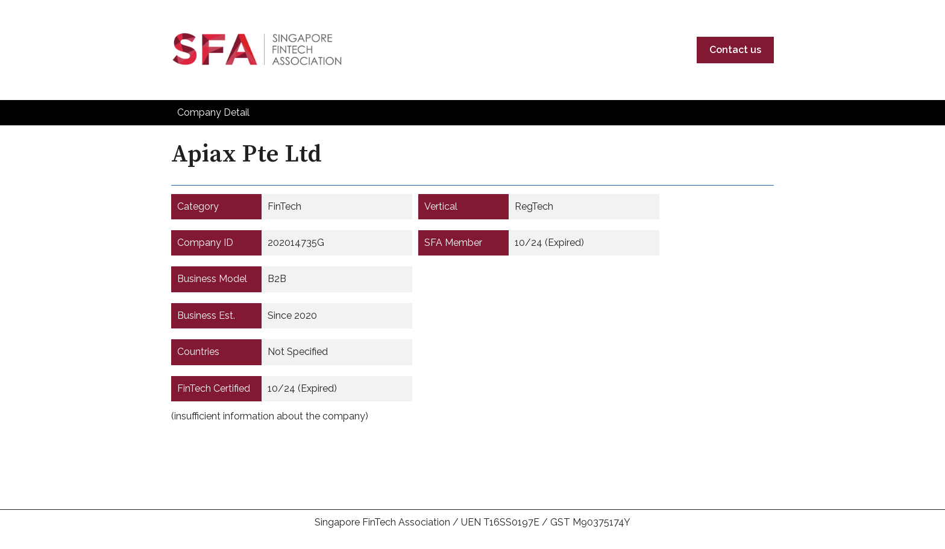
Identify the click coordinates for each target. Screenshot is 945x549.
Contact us (735, 49)
